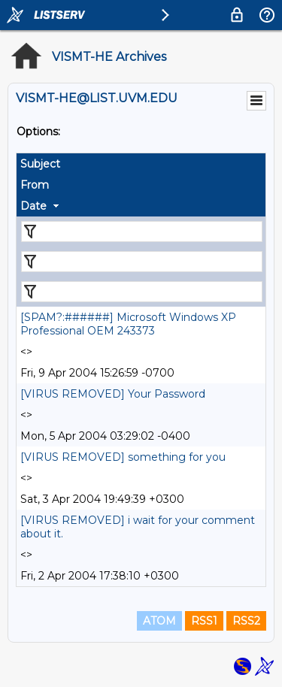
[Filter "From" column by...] (141, 261)
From (34, 185)
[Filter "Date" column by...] (141, 291)
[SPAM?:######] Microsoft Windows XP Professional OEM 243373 (128, 323)
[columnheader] (141, 163)
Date (33, 206)
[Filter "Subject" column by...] (141, 231)
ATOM (159, 621)
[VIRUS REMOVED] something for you (123, 457)
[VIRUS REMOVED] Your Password (112, 394)
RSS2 (246, 621)
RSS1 (204, 621)
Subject (40, 164)
